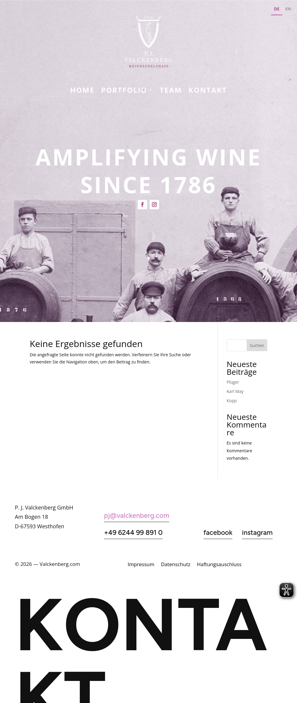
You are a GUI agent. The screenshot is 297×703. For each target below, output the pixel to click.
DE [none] (276, 9)
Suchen (257, 345)
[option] (288, 9)
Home (82, 91)
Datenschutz (175, 565)
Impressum (140, 565)
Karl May (235, 391)
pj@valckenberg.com (136, 515)
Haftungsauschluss (219, 565)
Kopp (232, 400)
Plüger (233, 382)
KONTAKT (208, 91)
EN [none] (288, 9)
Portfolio (124, 91)
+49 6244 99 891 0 (133, 532)
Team (171, 91)
